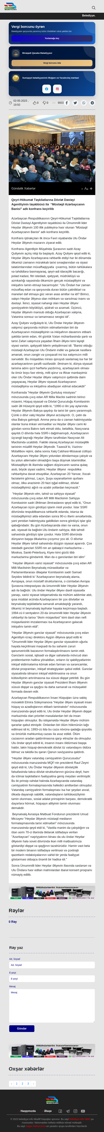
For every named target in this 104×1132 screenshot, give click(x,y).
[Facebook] (46, 89)
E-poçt (12, 972)
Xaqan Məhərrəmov (36, 1126)
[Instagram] (57, 89)
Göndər (22, 1028)
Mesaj (12, 986)
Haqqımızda (28, 1111)
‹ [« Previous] (11, 1083)
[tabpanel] (52, 892)
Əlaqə (47, 1111)
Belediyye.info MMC (79, 1119)
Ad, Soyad (14, 959)
